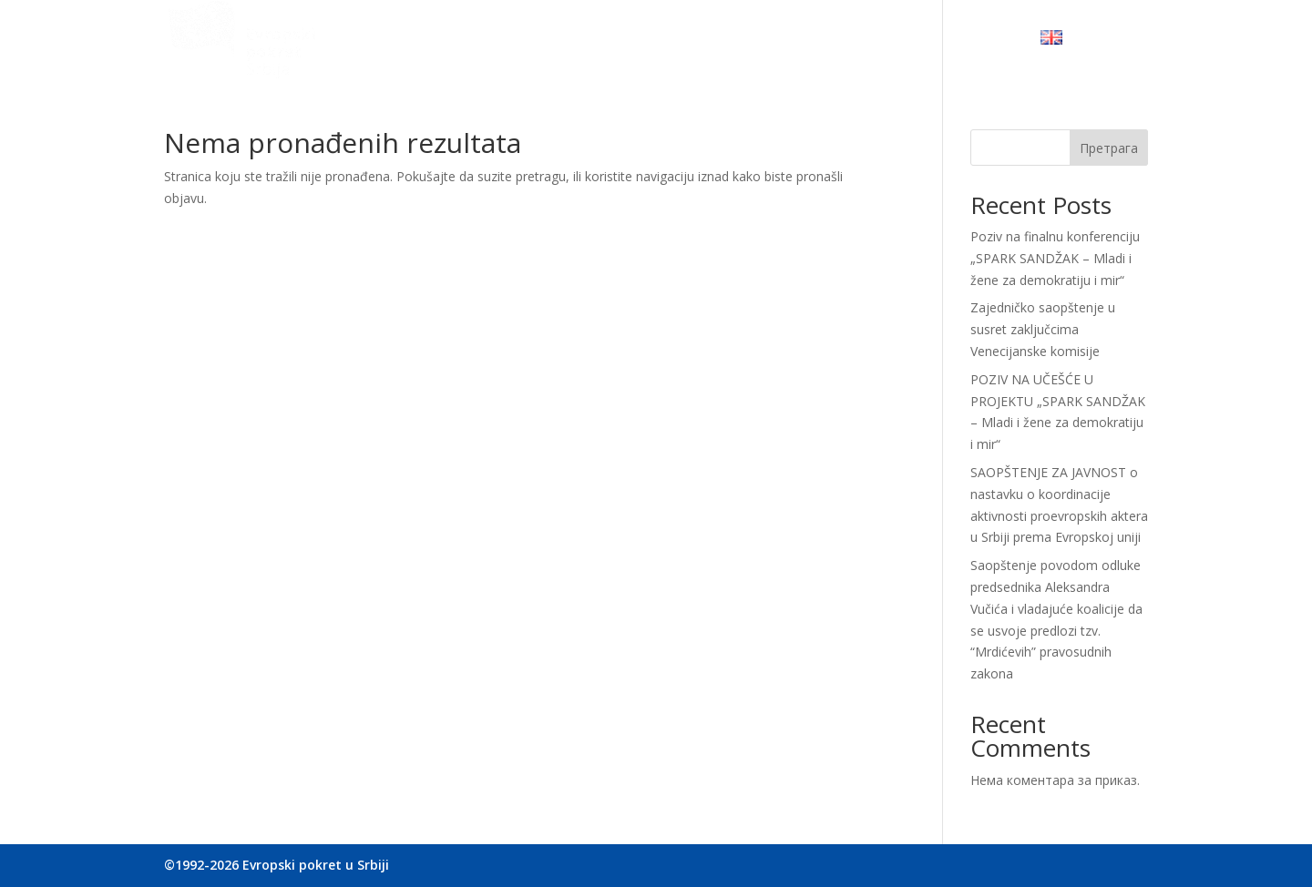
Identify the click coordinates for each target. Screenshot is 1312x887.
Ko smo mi (520, 41)
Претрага (1109, 148)
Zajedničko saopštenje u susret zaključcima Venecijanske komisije (1042, 329)
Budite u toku (835, 41)
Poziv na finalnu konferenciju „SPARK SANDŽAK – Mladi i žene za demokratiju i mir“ (1055, 258)
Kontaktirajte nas (960, 41)
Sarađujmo (733, 41)
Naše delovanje (626, 41)
